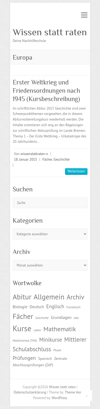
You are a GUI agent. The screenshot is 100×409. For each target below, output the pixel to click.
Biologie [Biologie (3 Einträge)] (20, 306)
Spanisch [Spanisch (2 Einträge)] (45, 358)
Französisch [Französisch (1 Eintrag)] (73, 307)
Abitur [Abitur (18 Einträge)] (22, 296)
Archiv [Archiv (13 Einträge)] (75, 297)
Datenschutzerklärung (30, 392)
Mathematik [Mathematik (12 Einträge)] (59, 329)
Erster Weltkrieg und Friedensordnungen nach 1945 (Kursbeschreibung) (46, 90)
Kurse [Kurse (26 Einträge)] (22, 328)
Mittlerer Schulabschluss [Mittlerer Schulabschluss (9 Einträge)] (49, 344)
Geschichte (62, 159)
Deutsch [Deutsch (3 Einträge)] (37, 306)
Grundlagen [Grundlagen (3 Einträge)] (61, 317)
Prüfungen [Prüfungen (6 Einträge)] (24, 357)
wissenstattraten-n (34, 154)
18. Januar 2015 (25, 159)
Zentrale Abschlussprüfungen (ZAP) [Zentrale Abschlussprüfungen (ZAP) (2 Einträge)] (40, 361)
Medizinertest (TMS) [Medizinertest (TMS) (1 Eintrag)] (25, 340)
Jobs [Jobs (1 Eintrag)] (76, 318)
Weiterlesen (76, 171)
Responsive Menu (84, 15)
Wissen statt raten (50, 32)
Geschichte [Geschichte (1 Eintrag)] (42, 318)
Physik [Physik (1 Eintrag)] (57, 350)
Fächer (47, 159)
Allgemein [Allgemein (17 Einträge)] (49, 296)
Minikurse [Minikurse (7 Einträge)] (50, 339)
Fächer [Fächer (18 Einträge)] (23, 316)
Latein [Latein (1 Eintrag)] (37, 330)
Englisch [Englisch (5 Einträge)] (55, 306)
